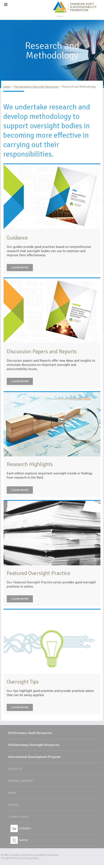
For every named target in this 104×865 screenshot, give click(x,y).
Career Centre (18, 816)
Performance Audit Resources (30, 733)
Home (7, 86)
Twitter (19, 840)
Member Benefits (20, 780)
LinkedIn (20, 828)
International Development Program (34, 757)
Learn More (20, 267)
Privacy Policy (31, 858)
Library (13, 804)
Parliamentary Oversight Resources (36, 86)
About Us (15, 768)
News (12, 792)
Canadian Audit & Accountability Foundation (34, 855)
